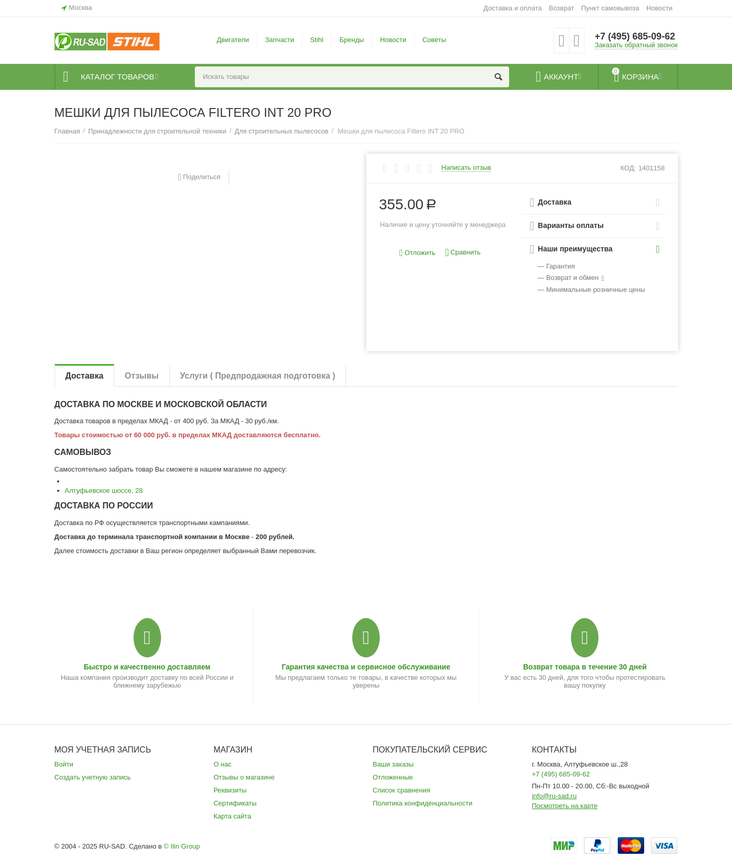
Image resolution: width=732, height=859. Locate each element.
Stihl (316, 40)
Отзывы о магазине (244, 777)
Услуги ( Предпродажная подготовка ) (258, 375)
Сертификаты (235, 803)
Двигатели (233, 40)
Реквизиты (230, 790)
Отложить (417, 253)
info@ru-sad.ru (554, 796)
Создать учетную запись (93, 777)
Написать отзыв (466, 167)
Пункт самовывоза (610, 8)
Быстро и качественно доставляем (147, 667)
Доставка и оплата (512, 8)
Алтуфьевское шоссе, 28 (104, 490)
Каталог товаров (117, 77)
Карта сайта (232, 816)
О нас (223, 764)
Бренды (351, 40)
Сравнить (463, 253)
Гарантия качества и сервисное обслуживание (366, 667)
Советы (434, 40)
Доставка (84, 375)
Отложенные (392, 777)
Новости (659, 8)
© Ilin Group (182, 846)
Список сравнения (401, 790)
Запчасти (279, 40)
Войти (64, 764)
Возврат (561, 8)
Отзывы (141, 375)
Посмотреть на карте (565, 806)
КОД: (628, 168)
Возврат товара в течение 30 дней (585, 667)
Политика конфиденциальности (422, 803)
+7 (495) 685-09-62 (635, 36)
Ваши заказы (393, 764)
